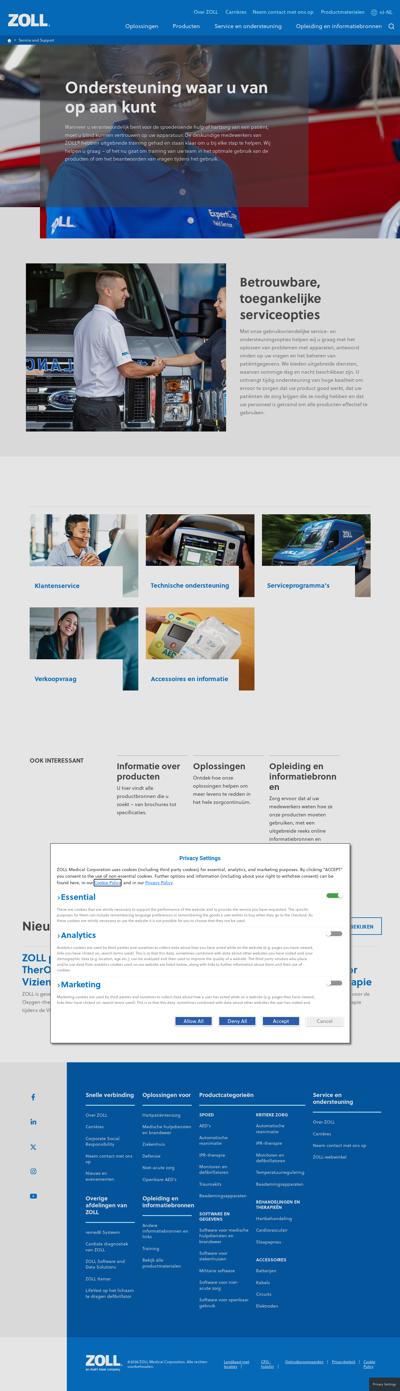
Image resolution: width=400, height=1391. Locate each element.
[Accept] (281, 1021)
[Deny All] (237, 1021)
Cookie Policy (107, 883)
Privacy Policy (158, 883)
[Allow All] (193, 1021)
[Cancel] (324, 1021)
